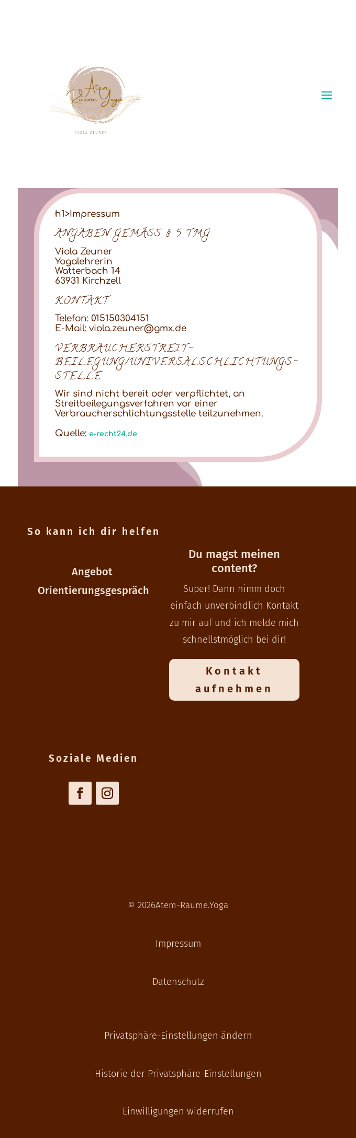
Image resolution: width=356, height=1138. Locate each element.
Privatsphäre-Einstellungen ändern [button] (178, 1035)
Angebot (93, 571)
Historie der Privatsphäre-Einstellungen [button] (178, 1073)
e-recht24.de (113, 434)
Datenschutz (178, 982)
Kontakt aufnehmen (234, 680)
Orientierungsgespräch (93, 590)
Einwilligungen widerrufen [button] (178, 1111)
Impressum (178, 943)
